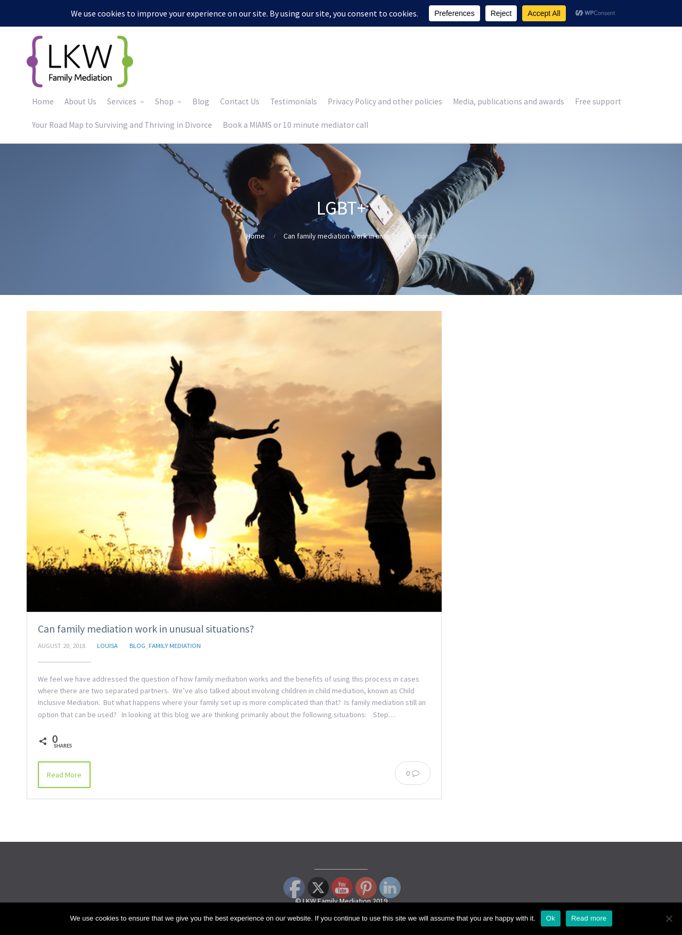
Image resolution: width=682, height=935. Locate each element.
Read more (589, 918)
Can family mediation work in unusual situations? (146, 628)
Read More (64, 775)
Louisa (107, 646)
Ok (550, 918)
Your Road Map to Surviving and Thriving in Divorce (122, 125)
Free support (598, 101)
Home (43, 101)
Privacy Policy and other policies (385, 101)
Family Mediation (175, 646)
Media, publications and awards (508, 101)
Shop (164, 101)
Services (121, 101)
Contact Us (239, 101)
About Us (80, 101)
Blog (200, 101)
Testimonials (293, 101)
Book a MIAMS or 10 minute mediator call (295, 125)
